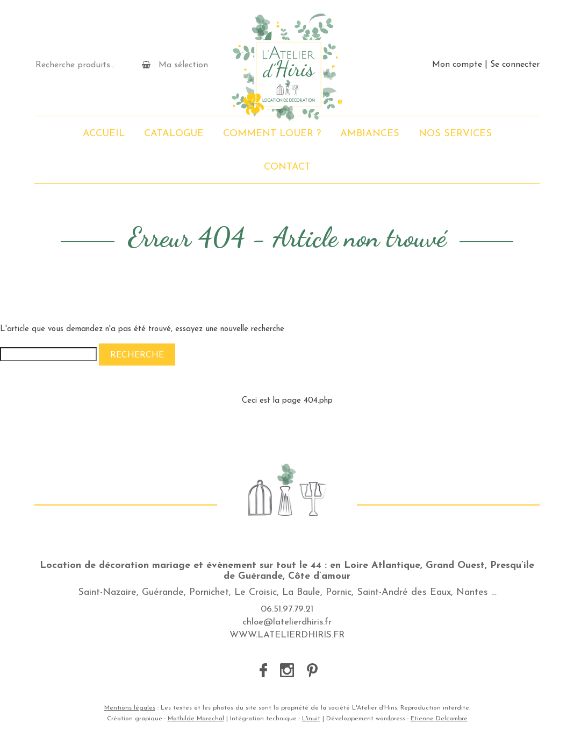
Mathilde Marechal (196, 718)
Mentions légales (129, 708)
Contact (287, 167)
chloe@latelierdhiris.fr (287, 622)
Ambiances (369, 134)
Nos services (455, 134)
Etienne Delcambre (439, 718)
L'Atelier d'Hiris (287, 67)
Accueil (104, 134)
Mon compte (457, 64)
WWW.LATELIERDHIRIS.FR (287, 635)
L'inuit (311, 718)
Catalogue (174, 134)
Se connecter (515, 64)
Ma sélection (175, 64)
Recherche (137, 355)
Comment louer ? (272, 134)
